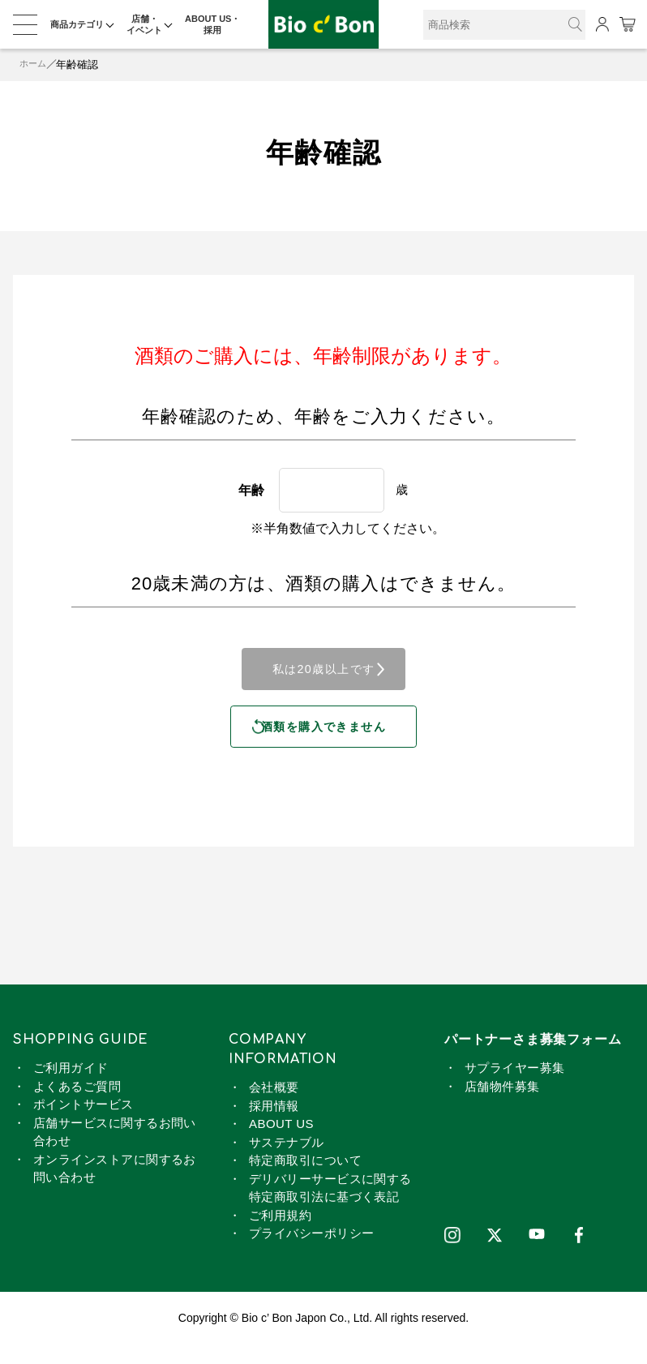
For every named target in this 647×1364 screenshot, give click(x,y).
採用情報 (274, 1125)
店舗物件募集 (502, 1106)
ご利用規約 (280, 1235)
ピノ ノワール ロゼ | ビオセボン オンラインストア (323, 24)
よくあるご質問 (77, 1106)
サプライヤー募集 (515, 1087)
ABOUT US (281, 1143)
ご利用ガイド (71, 1087)
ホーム (35, 64)
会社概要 (274, 1106)
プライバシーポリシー (312, 1252)
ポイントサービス (83, 1123)
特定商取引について (305, 1179)
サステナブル (286, 1162)
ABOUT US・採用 (212, 24)
